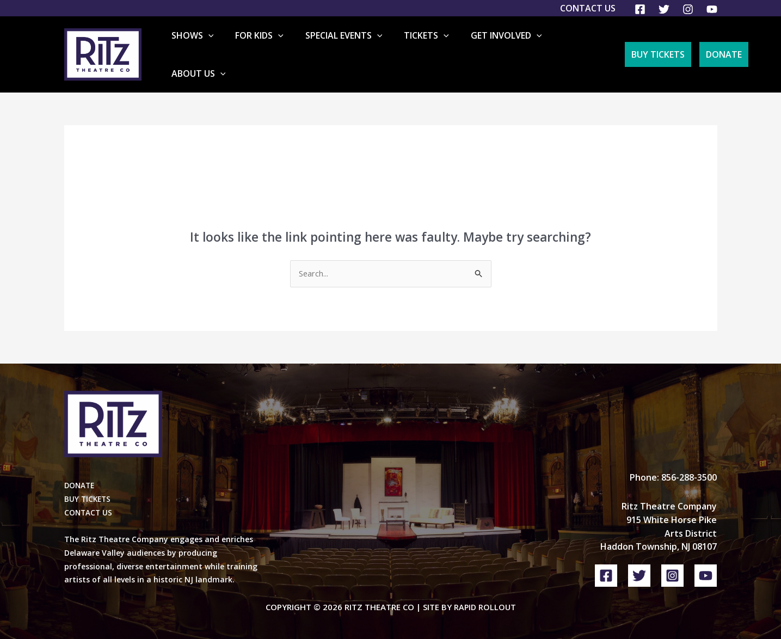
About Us (578, 46)
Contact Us (588, 8)
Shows (223, 46)
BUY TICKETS (88, 483)
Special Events (357, 46)
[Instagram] (687, 9)
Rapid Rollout (484, 591)
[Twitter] (664, 9)
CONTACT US (89, 496)
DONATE (80, 469)
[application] (238, 46)
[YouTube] (711, 9)
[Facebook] (640, 9)
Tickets (431, 46)
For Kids (281, 46)
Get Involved (502, 46)
